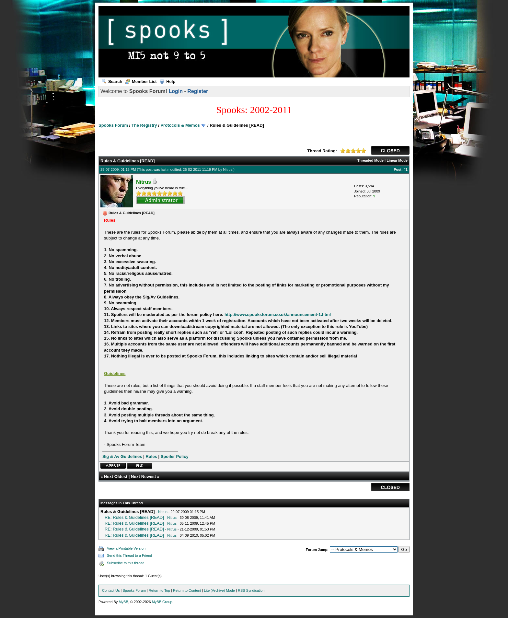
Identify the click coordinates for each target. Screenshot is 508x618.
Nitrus (228, 169)
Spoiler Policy (175, 456)
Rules (151, 456)
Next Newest (143, 476)
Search (111, 81)
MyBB (123, 602)
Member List (141, 81)
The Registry (144, 125)
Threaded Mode (370, 160)
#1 (406, 169)
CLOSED (390, 150)
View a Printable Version (126, 548)
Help (167, 81)
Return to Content (187, 590)
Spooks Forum (113, 125)
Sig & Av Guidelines (122, 456)
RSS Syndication (251, 590)
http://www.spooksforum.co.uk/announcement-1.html (278, 314)
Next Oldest (115, 476)
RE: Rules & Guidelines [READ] (134, 517)
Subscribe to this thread (125, 563)
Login (175, 91)
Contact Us (111, 590)
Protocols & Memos (180, 125)
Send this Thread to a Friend (129, 555)
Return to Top (159, 590)
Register (197, 91)
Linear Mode (397, 160)
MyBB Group (162, 602)
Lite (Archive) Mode (219, 590)
